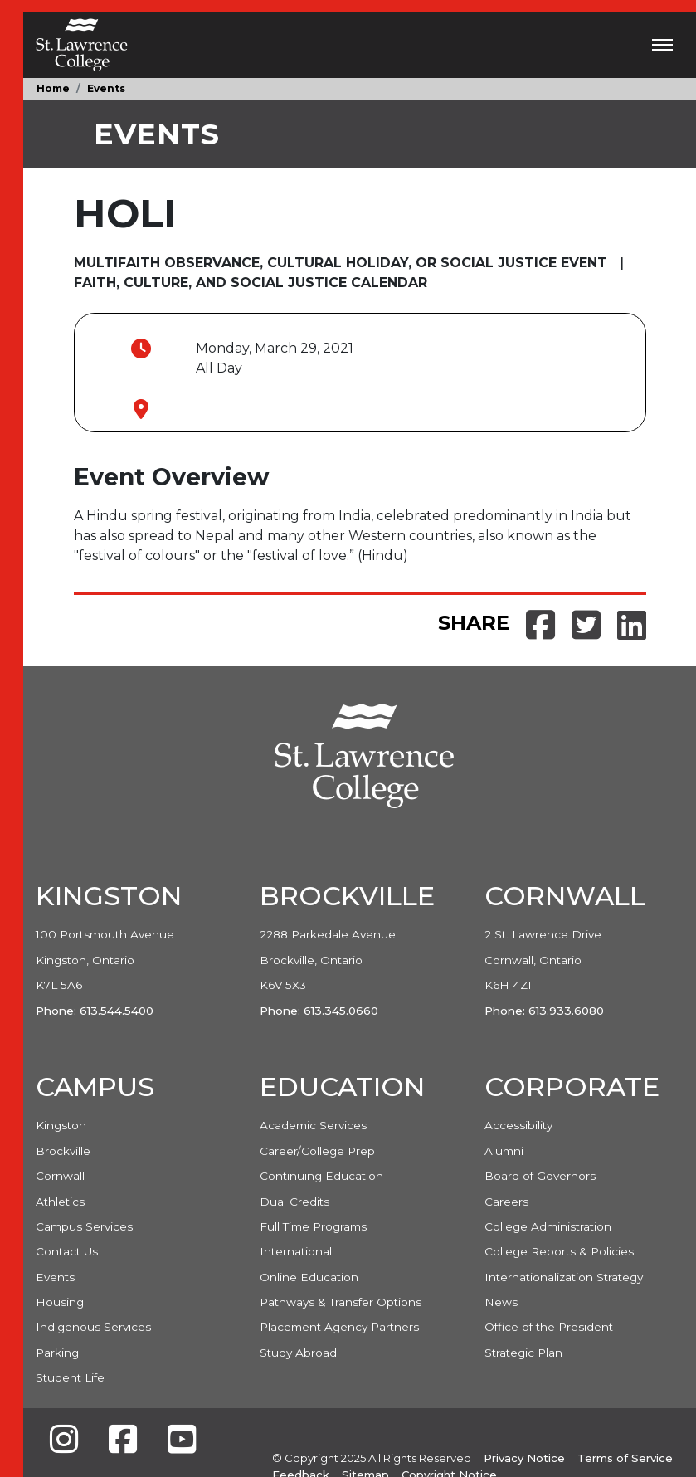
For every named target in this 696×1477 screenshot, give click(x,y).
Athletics (60, 1201)
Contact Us (67, 1251)
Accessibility (518, 1125)
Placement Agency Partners (339, 1326)
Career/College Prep (317, 1151)
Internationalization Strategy (563, 1277)
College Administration (547, 1226)
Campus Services (84, 1226)
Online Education (309, 1277)
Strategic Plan (523, 1352)
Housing (60, 1302)
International (296, 1251)
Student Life (70, 1377)
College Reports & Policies (559, 1251)
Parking (57, 1352)
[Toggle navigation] (662, 45)
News (501, 1302)
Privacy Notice (524, 1458)
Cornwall (60, 1175)
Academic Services (313, 1125)
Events (106, 88)
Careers (506, 1201)
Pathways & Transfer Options (340, 1302)
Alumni (503, 1151)
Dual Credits (294, 1201)
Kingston (61, 1125)
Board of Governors (540, 1175)
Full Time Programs (313, 1226)
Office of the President (548, 1326)
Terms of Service (625, 1458)
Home (53, 88)
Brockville (63, 1151)
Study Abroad (298, 1352)
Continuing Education (321, 1175)
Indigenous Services (93, 1326)
